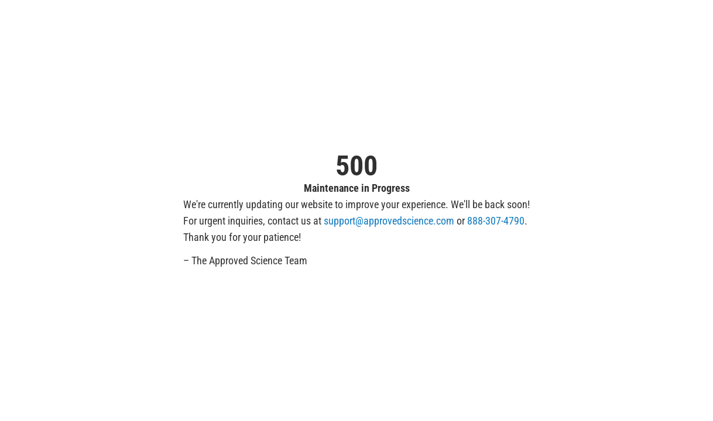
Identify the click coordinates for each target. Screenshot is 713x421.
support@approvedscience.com (389, 221)
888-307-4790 (496, 221)
